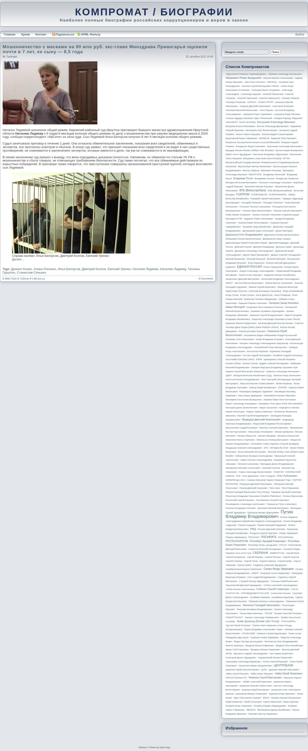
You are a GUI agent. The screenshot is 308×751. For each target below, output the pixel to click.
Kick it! (15, 278)
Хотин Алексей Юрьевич (275, 661)
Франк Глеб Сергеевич (237, 649)
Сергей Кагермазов (235, 557)
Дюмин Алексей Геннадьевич (286, 255)
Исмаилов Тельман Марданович (260, 299)
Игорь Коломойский (293, 291)
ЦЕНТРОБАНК (283, 665)
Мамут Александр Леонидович (241, 403)
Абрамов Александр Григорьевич (285, 74)
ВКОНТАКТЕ (255, 174)
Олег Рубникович (287, 475)
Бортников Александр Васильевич (284, 146)
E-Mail (6, 278)
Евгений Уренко (119, 269)
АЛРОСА (251, 102)
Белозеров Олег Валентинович (262, 130)
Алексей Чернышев (247, 98)
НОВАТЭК (278, 472)
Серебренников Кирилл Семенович (244, 569)
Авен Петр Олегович (254, 82)
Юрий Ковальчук (234, 702)
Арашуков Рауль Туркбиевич (257, 114)
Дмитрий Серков (243, 247)
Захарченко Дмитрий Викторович (243, 279)
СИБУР (255, 573)
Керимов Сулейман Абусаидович (268, 311)
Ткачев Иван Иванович (251, 613)
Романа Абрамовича (236, 537)
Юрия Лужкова (290, 702)
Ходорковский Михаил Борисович (275, 657)
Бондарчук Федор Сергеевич (250, 146)
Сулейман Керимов (260, 597)
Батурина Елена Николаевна (240, 126)
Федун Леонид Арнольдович (248, 641)
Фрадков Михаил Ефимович (259, 645)
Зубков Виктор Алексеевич (279, 283)
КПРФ (259, 359)
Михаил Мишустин (246, 436)
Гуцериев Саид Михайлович (257, 227)
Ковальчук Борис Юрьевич (252, 331)
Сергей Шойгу (285, 561)
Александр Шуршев (251, 94)
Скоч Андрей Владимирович (261, 577)
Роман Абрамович (288, 533)
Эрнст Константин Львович (247, 698)
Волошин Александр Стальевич (275, 182)
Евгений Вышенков (235, 259)
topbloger (11, 56)
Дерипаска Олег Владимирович (244, 234)
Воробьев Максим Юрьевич (259, 186)
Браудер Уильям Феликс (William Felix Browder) (250, 150)
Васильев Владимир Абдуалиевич (270, 154)
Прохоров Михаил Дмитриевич (263, 512)
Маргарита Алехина (289, 407)
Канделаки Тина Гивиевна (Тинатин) (264, 307)
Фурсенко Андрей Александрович (250, 653)
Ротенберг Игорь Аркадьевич (263, 545)
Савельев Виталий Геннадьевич (265, 549)
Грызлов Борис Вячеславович (253, 223)
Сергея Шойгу (244, 565)
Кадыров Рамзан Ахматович (253, 303)
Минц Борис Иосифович (260, 432)
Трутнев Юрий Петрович (238, 625)
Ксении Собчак (233, 363)
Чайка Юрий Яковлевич (288, 673)
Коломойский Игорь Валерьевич (270, 347)
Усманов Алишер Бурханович (272, 633)
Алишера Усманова (235, 102)
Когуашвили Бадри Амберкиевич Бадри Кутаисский (270, 335)
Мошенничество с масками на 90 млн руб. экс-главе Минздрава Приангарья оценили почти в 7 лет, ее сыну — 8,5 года (105, 49)
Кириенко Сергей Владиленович (266, 315)
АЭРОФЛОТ (232, 122)
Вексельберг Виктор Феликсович (255, 166)
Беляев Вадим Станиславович (277, 134)
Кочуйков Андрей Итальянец (287, 355)
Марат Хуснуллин (268, 407)
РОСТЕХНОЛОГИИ (237, 541)
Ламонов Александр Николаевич (283, 371)
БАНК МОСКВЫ (248, 122)
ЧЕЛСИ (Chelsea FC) (236, 678)
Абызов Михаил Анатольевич (278, 78)
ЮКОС (266, 698)
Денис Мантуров (284, 231)
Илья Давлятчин (264, 295)
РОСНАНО (253, 537)
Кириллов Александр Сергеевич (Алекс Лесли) (276, 319)
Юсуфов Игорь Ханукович (239, 706)
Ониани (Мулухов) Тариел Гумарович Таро (269, 480)
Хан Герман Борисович (281, 653)
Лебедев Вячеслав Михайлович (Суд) (252, 375)
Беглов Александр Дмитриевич (273, 126)
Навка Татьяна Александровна (256, 460)
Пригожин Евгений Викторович (273, 508)
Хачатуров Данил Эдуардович (241, 657)
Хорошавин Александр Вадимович (243, 661)
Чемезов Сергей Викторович (265, 677)
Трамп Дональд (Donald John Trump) (258, 621)
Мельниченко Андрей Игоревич (242, 428)
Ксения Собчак (250, 363)
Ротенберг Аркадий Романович (268, 541)
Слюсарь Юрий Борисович (284, 581)
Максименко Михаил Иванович (279, 395)
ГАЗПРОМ (242, 194)
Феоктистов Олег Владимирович (281, 641)
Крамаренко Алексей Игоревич (279, 359)
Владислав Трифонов (287, 178)
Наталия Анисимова (248, 464)
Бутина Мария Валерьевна (289, 150)
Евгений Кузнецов (256, 259)
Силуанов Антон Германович (275, 573)
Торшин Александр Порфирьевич (262, 617)
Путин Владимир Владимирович (259, 514)
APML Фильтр (90, 34)
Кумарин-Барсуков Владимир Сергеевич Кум (274, 367)
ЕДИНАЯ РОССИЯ (249, 266)
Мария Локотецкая (235, 411)
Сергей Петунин (273, 557)
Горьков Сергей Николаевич (287, 211)
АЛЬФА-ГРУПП (265, 102)
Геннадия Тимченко (273, 202)
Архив (25, 34)
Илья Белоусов (69, 269)
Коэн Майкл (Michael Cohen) (240, 359)
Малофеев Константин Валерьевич (244, 399)
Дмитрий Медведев (279, 243)
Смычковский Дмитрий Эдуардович (244, 585)
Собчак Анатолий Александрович (280, 585)
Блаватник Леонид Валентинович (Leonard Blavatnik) (253, 142)
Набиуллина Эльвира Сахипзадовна (253, 456)
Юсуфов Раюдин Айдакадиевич (270, 706)
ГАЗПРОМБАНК (259, 194)
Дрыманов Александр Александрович (254, 251)
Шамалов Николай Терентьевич (256, 686)
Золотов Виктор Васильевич (249, 283)
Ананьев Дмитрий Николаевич (255, 106)
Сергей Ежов (292, 553)
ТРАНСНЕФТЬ (288, 621)
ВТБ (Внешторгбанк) (253, 190)
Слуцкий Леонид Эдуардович (254, 581)
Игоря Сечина (247, 295)
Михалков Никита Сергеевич (240, 440)
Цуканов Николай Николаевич (283, 669)
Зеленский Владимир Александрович (280, 279)
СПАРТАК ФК (232, 593)
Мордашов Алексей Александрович (244, 448)
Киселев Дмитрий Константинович (275, 323)
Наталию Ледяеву (173, 269)
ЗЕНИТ (229, 283)
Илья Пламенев (282, 295)
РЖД (253, 529)
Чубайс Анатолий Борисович (257, 682)
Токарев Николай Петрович (288, 613)
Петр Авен (274, 488)
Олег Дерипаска (250, 476)
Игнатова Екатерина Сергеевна (265, 291)
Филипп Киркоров (235, 645)
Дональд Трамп (284, 247)
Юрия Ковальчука (272, 702)
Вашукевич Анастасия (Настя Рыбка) (262, 158)
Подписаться (63, 34)
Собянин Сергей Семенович (273, 589)
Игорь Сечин (232, 295)
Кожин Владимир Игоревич (270, 339)
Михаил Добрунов (284, 432)
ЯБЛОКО (251, 710)
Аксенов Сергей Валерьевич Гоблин (260, 86)
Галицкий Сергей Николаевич (265, 198)
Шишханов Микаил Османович (251, 694)
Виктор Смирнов (251, 170)
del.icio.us (39, 278)
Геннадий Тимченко (251, 202)
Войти (299, 34)
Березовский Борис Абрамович (242, 138)
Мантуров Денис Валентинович (242, 407)
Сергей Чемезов (267, 561)
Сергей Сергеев (291, 557)
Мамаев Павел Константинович (280, 399)
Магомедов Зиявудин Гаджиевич (256, 391)
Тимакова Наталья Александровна (266, 601)
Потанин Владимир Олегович (241, 508)
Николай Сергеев (271, 468)
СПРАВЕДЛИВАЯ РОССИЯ (255, 593)
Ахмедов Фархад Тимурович (288, 118)
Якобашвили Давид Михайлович (274, 710)
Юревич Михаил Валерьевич (286, 698)
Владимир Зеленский (274, 174)
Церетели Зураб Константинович (242, 669)
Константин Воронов (257, 351)
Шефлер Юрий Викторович (256, 690)
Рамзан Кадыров (247, 525)
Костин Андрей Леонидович (257, 355)
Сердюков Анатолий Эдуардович (270, 565)
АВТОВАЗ (272, 82)
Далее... (18, 259)
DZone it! (26, 278)
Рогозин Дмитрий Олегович (271, 529)
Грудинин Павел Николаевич (258, 219)
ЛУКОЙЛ (282, 387)
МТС (266, 448)
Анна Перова (266, 110)
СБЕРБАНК (260, 553)
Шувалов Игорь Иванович (282, 694)
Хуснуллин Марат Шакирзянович (255, 665)
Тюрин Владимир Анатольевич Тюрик (263, 629)
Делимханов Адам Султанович (258, 231)
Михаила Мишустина (288, 436)
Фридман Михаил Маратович (265, 649)
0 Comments (206, 278)
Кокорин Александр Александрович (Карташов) (264, 343)
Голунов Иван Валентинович (257, 211)
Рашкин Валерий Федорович (272, 525)
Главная (9, 34)
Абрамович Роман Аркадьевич (244, 77)
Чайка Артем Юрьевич (237, 673)
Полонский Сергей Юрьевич (240, 500)
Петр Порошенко (290, 488)
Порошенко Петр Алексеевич (282, 504)
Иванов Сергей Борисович (262, 287)
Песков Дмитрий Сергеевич (254, 488)
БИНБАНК (264, 138)
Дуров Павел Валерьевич (256, 255)
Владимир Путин (243, 178)
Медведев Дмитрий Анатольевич (261, 419)
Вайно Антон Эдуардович (239, 154)
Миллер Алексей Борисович (273, 428)
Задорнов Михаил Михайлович (280, 275)
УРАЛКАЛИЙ (248, 633)
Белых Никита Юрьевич (248, 134)
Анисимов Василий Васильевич (242, 110)
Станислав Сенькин (31, 272)
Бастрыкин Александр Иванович (276, 122)
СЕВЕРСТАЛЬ (277, 553)
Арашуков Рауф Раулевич (287, 114)
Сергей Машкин (255, 557)
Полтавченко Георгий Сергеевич (272, 500)
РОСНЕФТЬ (269, 537)
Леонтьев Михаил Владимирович (243, 379)
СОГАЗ (294, 589)
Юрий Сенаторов (253, 702)
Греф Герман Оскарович (238, 215)
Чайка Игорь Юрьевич (261, 673)
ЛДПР (228, 375)
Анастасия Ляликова (282, 106)
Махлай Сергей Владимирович (253, 416)
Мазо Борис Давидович (250, 395)
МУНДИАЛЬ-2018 (279, 448)
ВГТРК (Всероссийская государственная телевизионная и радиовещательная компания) (262, 162)
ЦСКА (264, 669)
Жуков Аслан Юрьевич (250, 275)
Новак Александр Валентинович (255, 472)
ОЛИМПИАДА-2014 (235, 480)
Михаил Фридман (267, 436)
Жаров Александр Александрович (257, 271)
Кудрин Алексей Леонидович (274, 363)
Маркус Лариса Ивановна (259, 411)
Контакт (40, 34)
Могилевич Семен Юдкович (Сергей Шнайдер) (275, 444)
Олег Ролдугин (267, 476)
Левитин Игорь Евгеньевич (287, 375)
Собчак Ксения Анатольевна (240, 589)
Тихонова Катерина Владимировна (254, 609)
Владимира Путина (264, 178)
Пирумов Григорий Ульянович (286, 492)
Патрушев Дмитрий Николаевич (255, 484)
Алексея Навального (269, 98)
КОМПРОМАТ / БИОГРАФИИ (154, 11)
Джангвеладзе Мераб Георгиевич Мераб (246, 243)
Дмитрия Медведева (263, 247)
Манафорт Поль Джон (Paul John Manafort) (281, 403)
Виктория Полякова (271, 170)
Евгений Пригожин (276, 259)
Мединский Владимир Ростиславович (272, 424)
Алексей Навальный (272, 94)
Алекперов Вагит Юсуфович (265, 90)
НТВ (238, 476)
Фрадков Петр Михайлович (289, 645)
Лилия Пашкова (284, 383)
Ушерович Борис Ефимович (264, 637)
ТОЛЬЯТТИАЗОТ (234, 617)
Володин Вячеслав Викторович (242, 182)
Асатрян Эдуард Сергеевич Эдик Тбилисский (249, 118)
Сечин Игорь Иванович (278, 569)
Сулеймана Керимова (282, 597)
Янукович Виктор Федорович (263, 714)
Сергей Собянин (234, 561)
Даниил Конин (21, 269)
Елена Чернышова (273, 267)
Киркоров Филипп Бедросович (241, 323)
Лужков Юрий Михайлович (262, 387)
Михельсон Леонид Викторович (273, 440)
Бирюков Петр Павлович (283, 138)
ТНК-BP (268, 613)
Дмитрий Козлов (94, 269)
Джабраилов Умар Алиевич (277, 239)
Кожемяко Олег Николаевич (240, 339)
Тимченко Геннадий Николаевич (261, 605)
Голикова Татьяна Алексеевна (255, 206)
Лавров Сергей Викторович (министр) (245, 371)
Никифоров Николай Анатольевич (243, 468)
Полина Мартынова (293, 496)
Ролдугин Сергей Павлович (264, 533)
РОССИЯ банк (285, 537)
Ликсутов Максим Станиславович (257, 383)
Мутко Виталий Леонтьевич (252, 452)
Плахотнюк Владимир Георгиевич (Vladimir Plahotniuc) (253, 496)
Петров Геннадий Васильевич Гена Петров (247, 492)
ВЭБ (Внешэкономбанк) (280, 190)
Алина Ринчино (44, 269)
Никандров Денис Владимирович (277, 464)
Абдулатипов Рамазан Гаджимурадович (246, 74)
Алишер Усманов (290, 98)
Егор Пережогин (256, 263)
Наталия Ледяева (145, 269)
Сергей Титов (251, 561)
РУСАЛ (283, 545)
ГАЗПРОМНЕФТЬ (277, 194)
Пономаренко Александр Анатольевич (245, 504)
